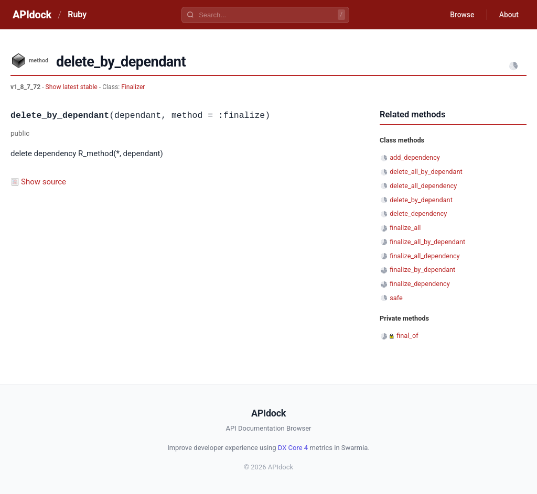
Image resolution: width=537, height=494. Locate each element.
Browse (460, 14)
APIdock (32, 14)
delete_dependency (418, 213)
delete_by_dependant (421, 200)
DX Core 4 (293, 448)
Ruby (77, 14)
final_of (407, 335)
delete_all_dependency (423, 186)
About (508, 14)
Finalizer (133, 87)
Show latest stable (72, 87)
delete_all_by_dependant (426, 171)
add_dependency (415, 157)
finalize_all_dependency (424, 256)
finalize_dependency (420, 284)
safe (396, 298)
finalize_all (405, 228)
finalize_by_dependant (422, 269)
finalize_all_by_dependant (427, 242)
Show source (43, 181)
